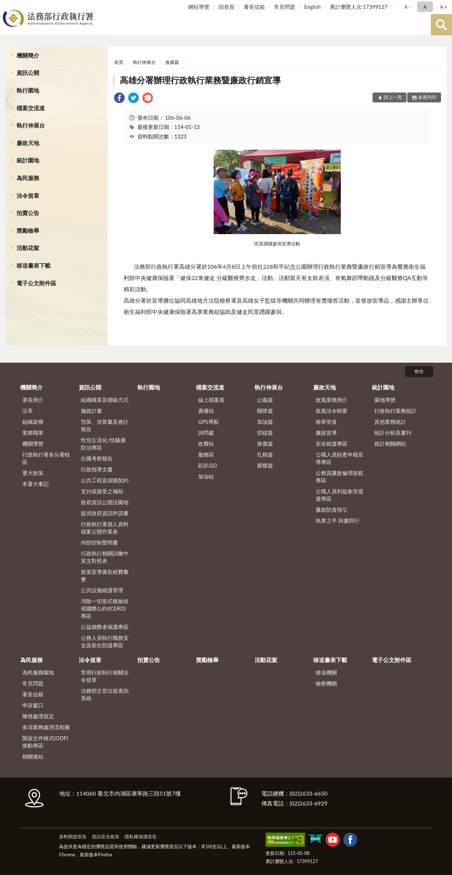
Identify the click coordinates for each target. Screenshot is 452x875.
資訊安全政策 (105, 836)
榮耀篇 (265, 465)
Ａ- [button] (407, 7)
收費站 (206, 443)
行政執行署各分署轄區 (46, 458)
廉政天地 (28, 142)
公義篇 (265, 400)
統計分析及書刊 (392, 432)
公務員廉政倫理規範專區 (339, 476)
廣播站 (206, 410)
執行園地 (28, 90)
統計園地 (28, 160)
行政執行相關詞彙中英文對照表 (105, 557)
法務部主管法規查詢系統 (105, 694)
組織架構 (32, 421)
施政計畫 (91, 410)
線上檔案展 (211, 400)
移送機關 (326, 672)
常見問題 (284, 7)
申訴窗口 (32, 705)
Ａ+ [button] (443, 7)
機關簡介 (28, 55)
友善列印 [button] (427, 97)
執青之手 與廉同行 (337, 520)
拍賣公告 (28, 212)
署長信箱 (254, 7)
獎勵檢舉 (28, 230)
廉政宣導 (326, 432)
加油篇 (265, 421)
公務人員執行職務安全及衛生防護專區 (105, 641)
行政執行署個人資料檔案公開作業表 (105, 528)
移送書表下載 (33, 265)
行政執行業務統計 (395, 410)
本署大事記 (35, 484)
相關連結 (32, 756)
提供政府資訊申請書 (105, 513)
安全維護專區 (331, 443)
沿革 (27, 410)
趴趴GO (207, 465)
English (312, 7)
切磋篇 (265, 432)
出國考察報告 (97, 458)
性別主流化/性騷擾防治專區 (103, 444)
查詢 (441, 24)
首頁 (118, 62)
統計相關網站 (390, 443)
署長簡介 (32, 400)
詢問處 (206, 432)
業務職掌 (32, 432)
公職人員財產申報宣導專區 (339, 458)
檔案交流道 (31, 108)
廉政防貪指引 (331, 509)
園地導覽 (385, 400)
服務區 (206, 454)
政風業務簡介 (331, 400)
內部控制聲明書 (99, 542)
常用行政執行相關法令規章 (105, 676)
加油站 (206, 476)
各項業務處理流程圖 (46, 727)
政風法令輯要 (331, 410)
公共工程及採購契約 (105, 480)
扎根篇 (265, 454)
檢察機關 (326, 683)
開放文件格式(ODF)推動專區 (45, 742)
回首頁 (226, 7)
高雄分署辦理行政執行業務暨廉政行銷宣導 (200, 80)
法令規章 (28, 195)
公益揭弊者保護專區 (105, 627)
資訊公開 (28, 72)
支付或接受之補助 (102, 491)
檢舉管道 (326, 421)
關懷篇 (265, 410)
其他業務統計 (390, 421)
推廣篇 (172, 62)
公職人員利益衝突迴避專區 (339, 495)
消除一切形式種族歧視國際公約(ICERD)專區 (105, 608)
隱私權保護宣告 (141, 836)
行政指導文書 (97, 469)
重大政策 (32, 473)
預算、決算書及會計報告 (105, 425)
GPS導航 (208, 421)
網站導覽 (198, 7)
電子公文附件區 (36, 283)
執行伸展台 (31, 125)
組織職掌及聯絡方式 (105, 400)
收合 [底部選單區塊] (419, 371)
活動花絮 (28, 247)
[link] (119, 99)
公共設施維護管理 (102, 590)
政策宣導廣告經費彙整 (105, 575)
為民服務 (28, 177)
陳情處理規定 (38, 716)
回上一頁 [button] (392, 97)
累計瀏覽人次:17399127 (358, 7)
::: (7, 6)
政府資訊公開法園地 (105, 502)
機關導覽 (32, 443)
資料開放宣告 (73, 836)
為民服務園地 (38, 672)
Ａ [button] (425, 7)
